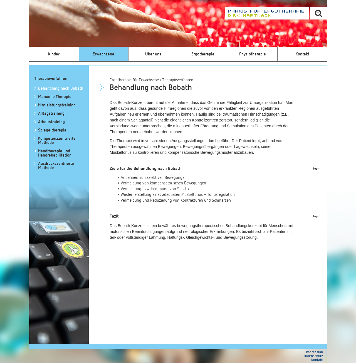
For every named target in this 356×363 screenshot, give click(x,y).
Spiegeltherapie (52, 130)
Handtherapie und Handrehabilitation (54, 153)
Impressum (314, 352)
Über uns (153, 54)
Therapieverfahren (177, 80)
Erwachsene (103, 54)
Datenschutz (313, 356)
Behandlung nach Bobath (60, 88)
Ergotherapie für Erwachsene (134, 80)
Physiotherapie (252, 54)
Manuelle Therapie (54, 97)
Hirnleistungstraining (57, 105)
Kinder (54, 54)
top (315, 168)
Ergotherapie (202, 54)
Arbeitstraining (51, 122)
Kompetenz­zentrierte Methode (57, 141)
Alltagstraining (51, 113)
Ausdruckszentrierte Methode (56, 166)
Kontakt (302, 54)
